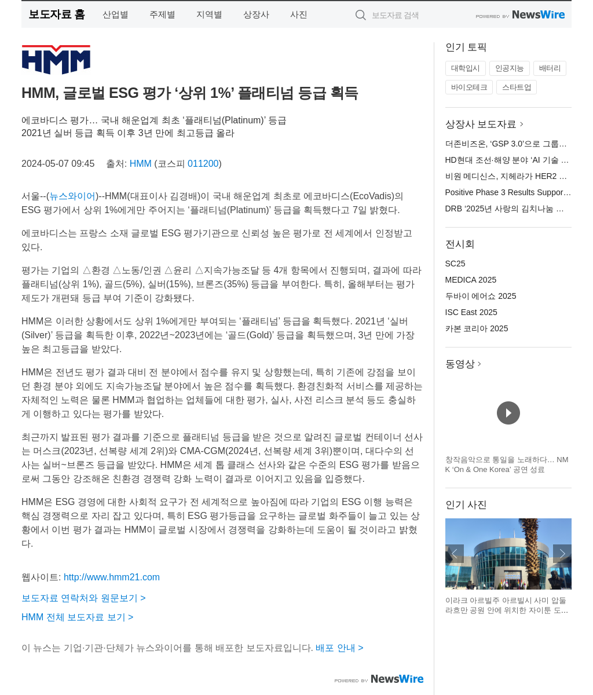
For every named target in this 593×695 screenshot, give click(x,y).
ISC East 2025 (471, 312)
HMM (141, 164)
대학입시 (465, 68)
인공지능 (509, 68)
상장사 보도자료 (481, 124)
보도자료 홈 (56, 14)
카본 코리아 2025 (476, 328)
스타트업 (516, 87)
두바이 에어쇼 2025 (481, 296)
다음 (562, 553)
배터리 (550, 68)
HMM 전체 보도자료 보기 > (77, 617)
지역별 (209, 14)
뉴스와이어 (72, 196)
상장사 (256, 14)
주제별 (162, 14)
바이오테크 (469, 87)
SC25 (455, 263)
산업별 (116, 14)
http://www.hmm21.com (112, 577)
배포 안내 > (339, 648)
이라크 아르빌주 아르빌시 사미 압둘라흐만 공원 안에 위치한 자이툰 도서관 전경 (507, 610)
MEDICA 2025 (471, 279)
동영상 (460, 364)
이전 (454, 553)
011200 (203, 164)
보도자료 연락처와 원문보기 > (83, 598)
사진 (299, 14)
